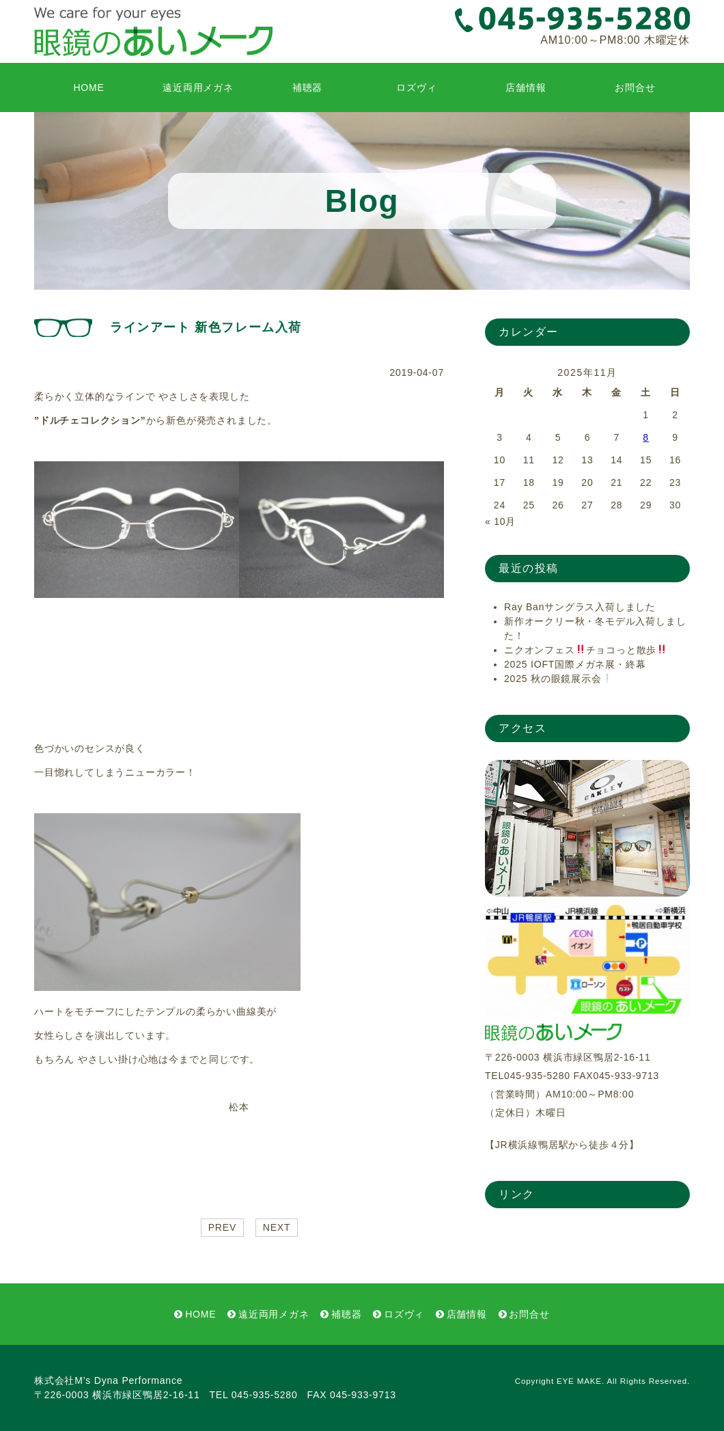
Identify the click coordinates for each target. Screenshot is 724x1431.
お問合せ (635, 87)
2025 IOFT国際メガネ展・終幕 (574, 664)
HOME (88, 87)
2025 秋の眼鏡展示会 (558, 678)
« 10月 (500, 521)
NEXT (277, 1227)
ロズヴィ (416, 87)
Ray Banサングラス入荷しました (580, 606)
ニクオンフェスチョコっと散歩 (585, 649)
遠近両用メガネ (198, 87)
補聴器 (307, 87)
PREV (222, 1227)
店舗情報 (525, 87)
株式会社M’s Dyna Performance (108, 1380)
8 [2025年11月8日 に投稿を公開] (646, 437)
